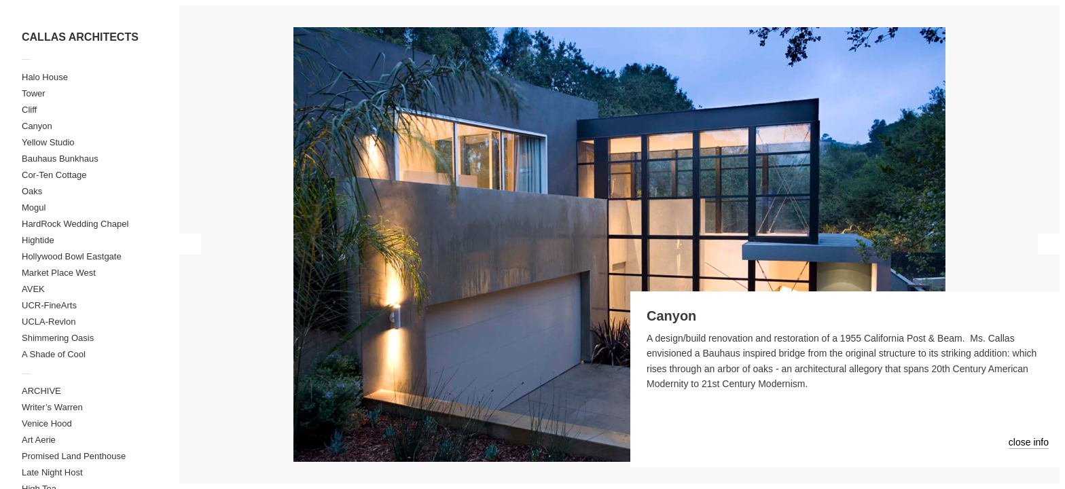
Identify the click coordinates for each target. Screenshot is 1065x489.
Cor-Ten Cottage (54, 175)
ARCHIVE (41, 391)
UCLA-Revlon (48, 321)
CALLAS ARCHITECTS (80, 37)
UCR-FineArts (49, 305)
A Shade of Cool (54, 354)
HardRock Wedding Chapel (75, 224)
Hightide (38, 240)
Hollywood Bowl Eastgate (72, 256)
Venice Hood (47, 423)
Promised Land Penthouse (74, 456)
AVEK (33, 289)
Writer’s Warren (52, 407)
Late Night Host (52, 472)
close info (1029, 442)
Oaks (32, 191)
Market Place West (59, 273)
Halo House (45, 77)
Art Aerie (39, 440)
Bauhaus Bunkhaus (60, 158)
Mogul (34, 207)
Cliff (29, 110)
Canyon (37, 126)
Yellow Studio (48, 142)
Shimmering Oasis (58, 338)
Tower (34, 93)
